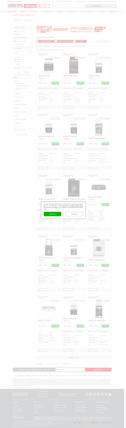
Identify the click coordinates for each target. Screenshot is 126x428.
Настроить (74, 214)
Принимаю (52, 214)
